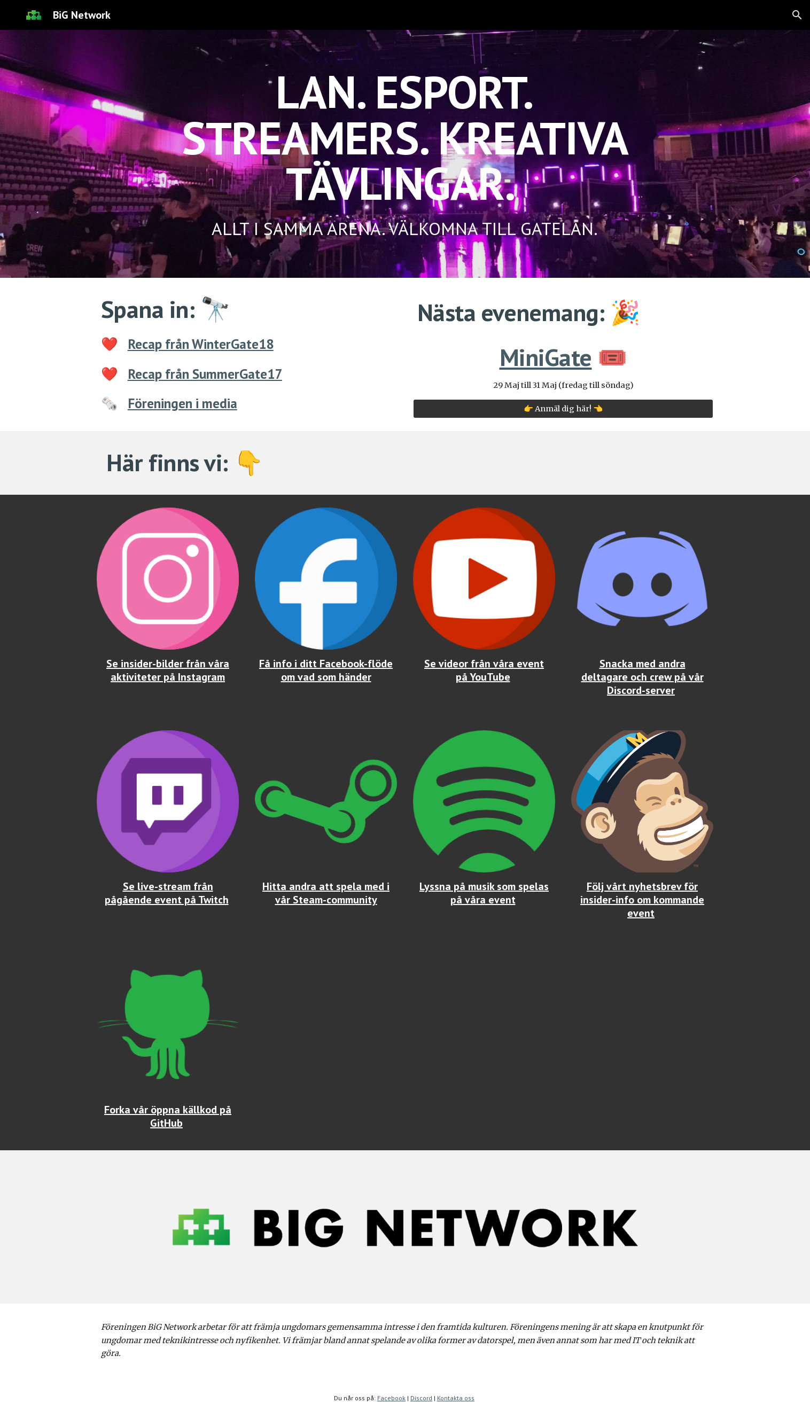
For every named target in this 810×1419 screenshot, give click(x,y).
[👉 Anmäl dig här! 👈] (563, 409)
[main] (404, 154)
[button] (797, 15)
